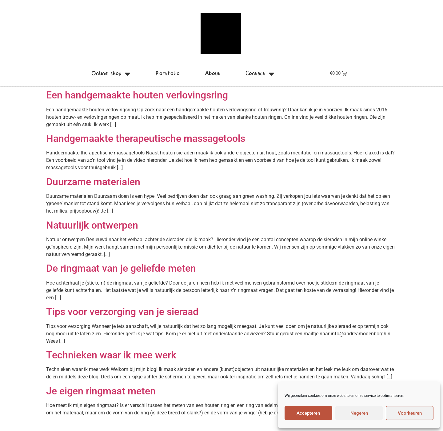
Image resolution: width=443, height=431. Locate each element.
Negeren (359, 413)
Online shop (110, 74)
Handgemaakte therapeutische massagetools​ (145, 138)
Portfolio (168, 73)
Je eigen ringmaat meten (101, 391)
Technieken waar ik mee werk (111, 355)
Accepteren (308, 413)
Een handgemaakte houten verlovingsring (137, 95)
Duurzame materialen (93, 182)
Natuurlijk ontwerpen (92, 225)
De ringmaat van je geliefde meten (121, 268)
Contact (259, 74)
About (212, 73)
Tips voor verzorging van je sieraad (122, 311)
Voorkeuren (410, 413)
